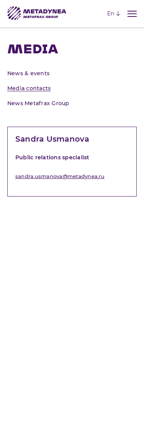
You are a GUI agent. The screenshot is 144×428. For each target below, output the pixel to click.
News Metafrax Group (38, 103)
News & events (28, 73)
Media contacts (29, 88)
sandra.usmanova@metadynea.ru (59, 176)
